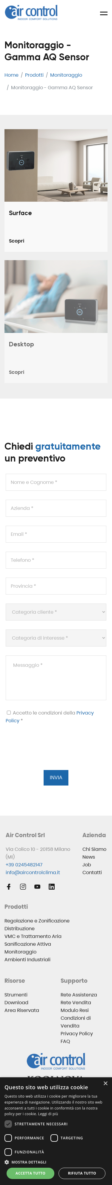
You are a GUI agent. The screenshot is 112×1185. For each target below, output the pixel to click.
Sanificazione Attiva (27, 944)
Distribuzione (19, 928)
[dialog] (56, 1131)
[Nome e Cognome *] (56, 482)
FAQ (65, 1041)
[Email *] (56, 534)
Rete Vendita (76, 1002)
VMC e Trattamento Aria (33, 936)
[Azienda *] (56, 508)
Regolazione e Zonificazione (37, 920)
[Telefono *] (56, 560)
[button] (56, 1162)
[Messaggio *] (56, 677)
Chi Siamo (94, 849)
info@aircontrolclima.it (33, 872)
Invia (56, 777)
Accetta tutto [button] (30, 1173)
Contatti (92, 872)
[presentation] (50, 754)
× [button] (105, 1083)
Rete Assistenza (79, 994)
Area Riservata (21, 1010)
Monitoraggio (20, 951)
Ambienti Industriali (27, 959)
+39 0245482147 (24, 864)
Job (86, 864)
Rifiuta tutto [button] (82, 1173)
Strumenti (15, 994)
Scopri (16, 240)
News (88, 857)
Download (16, 1002)
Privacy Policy (77, 1033)
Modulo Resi (75, 1010)
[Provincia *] (56, 586)
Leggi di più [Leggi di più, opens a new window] (48, 1113)
